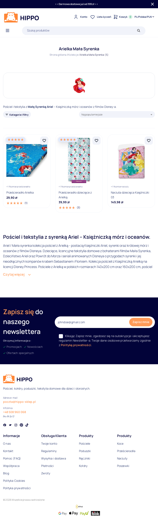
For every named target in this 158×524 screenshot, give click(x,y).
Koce (120, 443)
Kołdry (83, 466)
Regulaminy (49, 451)
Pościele (84, 443)
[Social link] (4, 425)
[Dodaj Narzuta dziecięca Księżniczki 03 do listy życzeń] (149, 140)
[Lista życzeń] (100, 17)
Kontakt (8, 451)
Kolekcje (73, 54)
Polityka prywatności (17, 488)
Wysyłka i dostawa (53, 458)
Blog (6, 473)
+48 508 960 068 (14, 412)
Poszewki (123, 466)
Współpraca (11, 466)
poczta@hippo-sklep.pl (19, 402)
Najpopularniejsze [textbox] (91, 114)
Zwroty (45, 473)
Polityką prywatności (76, 345)
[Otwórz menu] (7, 30)
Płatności (47, 466)
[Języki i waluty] (145, 16)
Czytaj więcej (13, 274)
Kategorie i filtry (19, 114)
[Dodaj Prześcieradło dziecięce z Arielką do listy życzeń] (96, 140)
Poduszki (85, 451)
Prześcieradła (126, 451)
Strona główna (58, 54)
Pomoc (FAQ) (12, 458)
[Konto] (80, 17)
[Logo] (21, 17)
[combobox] (117, 114)
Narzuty (122, 458)
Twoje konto (49, 443)
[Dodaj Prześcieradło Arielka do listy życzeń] (44, 140)
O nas (7, 443)
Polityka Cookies (14, 481)
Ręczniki (84, 458)
